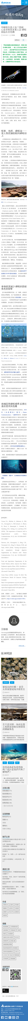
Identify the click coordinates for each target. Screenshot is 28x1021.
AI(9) (4, 822)
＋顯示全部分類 (7, 806)
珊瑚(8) (4, 825)
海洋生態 (4, 22)
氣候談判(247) (7, 797)
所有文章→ (22, 646)
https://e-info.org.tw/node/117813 (16, 598)
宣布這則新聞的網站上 (18, 446)
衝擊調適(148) (7, 803)
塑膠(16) (5, 819)
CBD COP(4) (6, 828)
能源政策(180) (7, 800)
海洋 (12, 682)
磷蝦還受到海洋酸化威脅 (12, 372)
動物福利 (6, 682)
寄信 (12, 986)
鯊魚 (5, 762)
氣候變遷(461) (7, 794)
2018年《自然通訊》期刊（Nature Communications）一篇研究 (14, 412)
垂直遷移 (18, 297)
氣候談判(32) (6, 816)
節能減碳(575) (7, 790)
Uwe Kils (24, 87)
